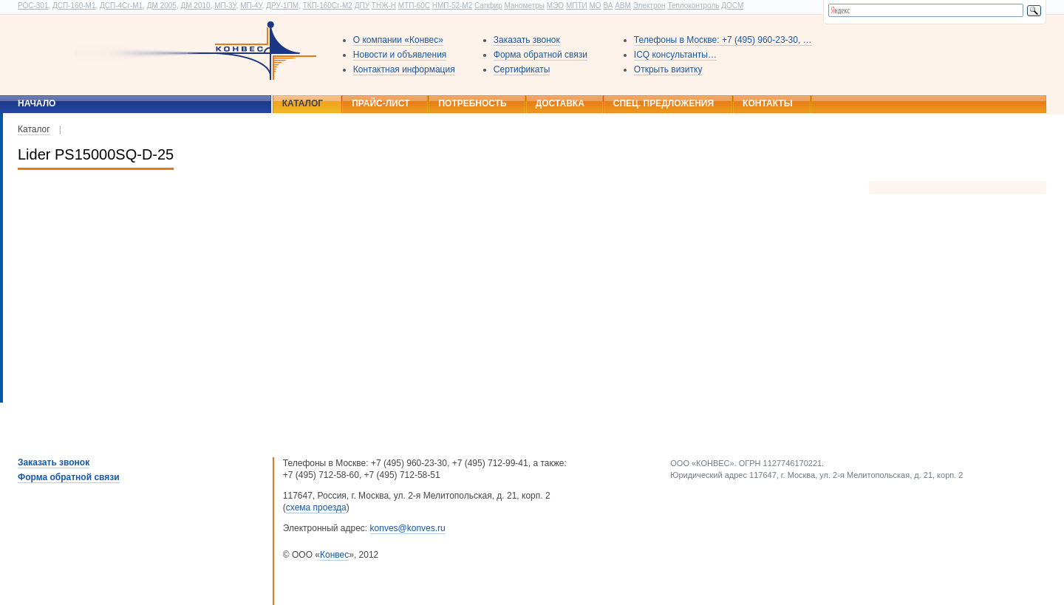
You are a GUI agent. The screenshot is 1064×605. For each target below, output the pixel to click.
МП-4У (251, 5)
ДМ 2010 (195, 5)
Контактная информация (404, 69)
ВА (608, 5)
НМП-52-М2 (452, 5)
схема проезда (316, 507)
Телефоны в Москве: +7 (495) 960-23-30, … (723, 40)
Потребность (472, 103)
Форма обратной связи (540, 54)
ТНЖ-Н (384, 5)
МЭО (555, 5)
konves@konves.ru (408, 528)
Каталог (302, 103)
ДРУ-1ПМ (282, 5)
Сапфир (488, 5)
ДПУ (362, 5)
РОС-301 (33, 5)
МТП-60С (414, 5)
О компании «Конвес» (398, 40)
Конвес (334, 555)
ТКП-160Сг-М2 (327, 5)
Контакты (767, 103)
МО (595, 5)
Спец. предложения (663, 103)
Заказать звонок (527, 40)
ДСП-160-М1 (73, 5)
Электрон (649, 5)
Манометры (524, 5)
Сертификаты (522, 69)
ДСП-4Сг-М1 (121, 5)
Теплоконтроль (693, 5)
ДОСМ (732, 5)
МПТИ (576, 5)
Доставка (560, 103)
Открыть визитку (668, 69)
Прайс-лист (380, 103)
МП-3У (225, 5)
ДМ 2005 (162, 5)
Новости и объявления (400, 54)
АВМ (623, 5)
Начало (36, 103)
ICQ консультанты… (675, 54)
